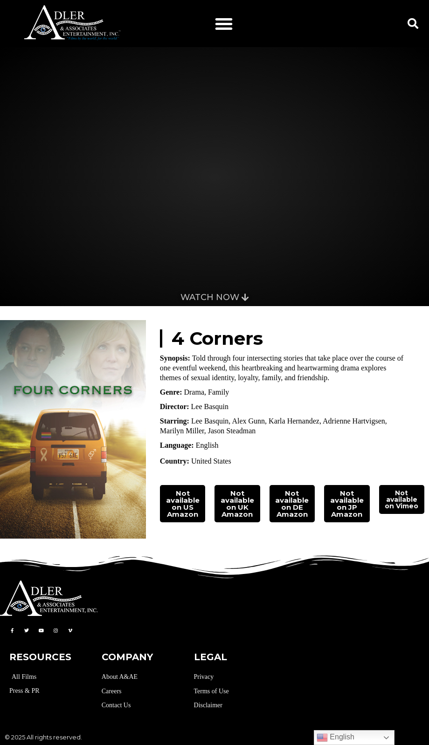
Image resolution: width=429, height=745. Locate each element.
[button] (224, 24)
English (335, 737)
